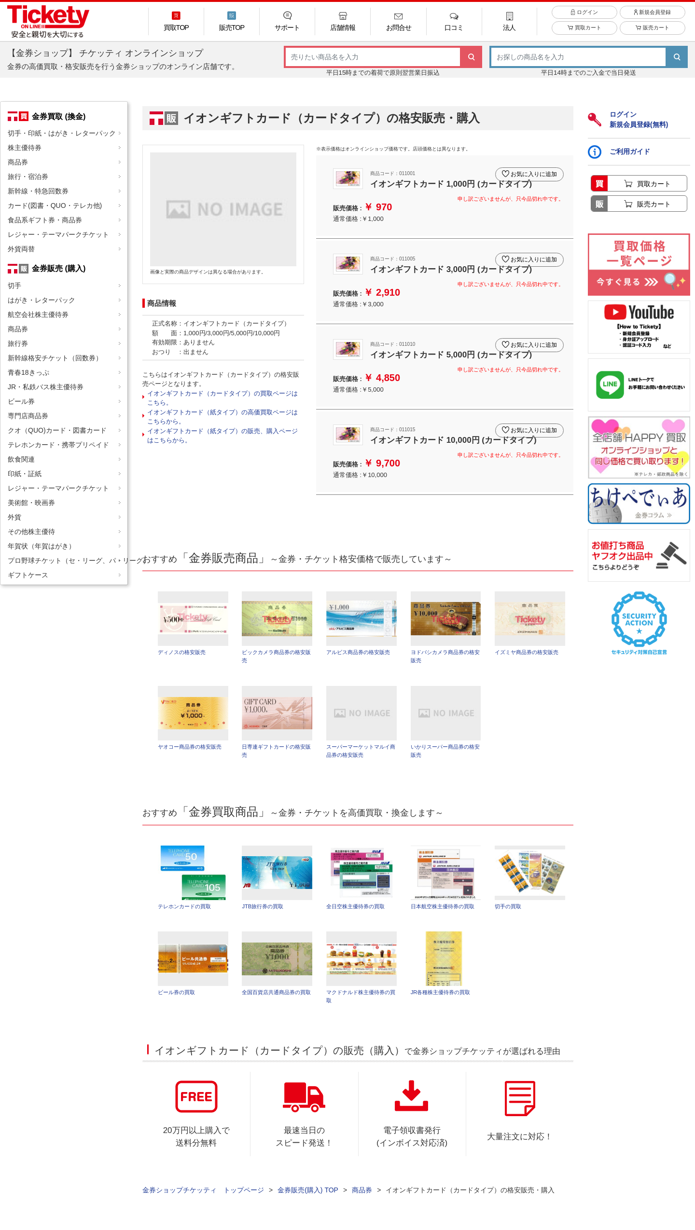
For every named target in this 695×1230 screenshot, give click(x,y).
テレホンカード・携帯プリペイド (58, 445)
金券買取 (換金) (58, 116)
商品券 (18, 162)
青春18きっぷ (28, 372)
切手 (14, 285)
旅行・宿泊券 (28, 176)
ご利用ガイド (619, 152)
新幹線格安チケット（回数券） (55, 358)
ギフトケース (28, 575)
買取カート (584, 35)
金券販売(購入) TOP (308, 1197)
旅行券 (18, 343)
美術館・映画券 (31, 502)
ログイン (584, 19)
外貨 (14, 517)
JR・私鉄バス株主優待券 (45, 387)
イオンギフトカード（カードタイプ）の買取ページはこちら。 (222, 398)
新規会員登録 (652, 19)
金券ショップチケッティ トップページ (203, 1197)
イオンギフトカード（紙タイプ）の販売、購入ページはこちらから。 (222, 435)
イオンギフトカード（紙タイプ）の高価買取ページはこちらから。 (222, 417)
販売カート (652, 35)
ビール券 (21, 401)
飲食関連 (21, 459)
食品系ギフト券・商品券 (45, 220)
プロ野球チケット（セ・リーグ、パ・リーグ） (67, 560)
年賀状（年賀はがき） (41, 546)
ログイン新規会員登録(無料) (628, 119)
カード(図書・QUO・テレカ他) (55, 205)
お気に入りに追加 (532, 170)
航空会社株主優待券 (38, 314)
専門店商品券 (28, 416)
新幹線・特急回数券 (38, 191)
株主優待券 (25, 147)
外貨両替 (21, 249)
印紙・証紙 (25, 474)
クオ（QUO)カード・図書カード (57, 430)
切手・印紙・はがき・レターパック (62, 133)
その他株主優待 (31, 531)
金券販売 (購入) (58, 268)
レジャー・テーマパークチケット (58, 234)
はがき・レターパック (41, 300)
